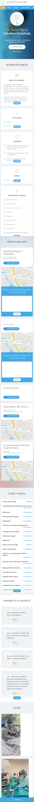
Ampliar (17, 276)
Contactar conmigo (17, 51)
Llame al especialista (11, 263)
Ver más (17, 590)
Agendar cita (17, 799)
